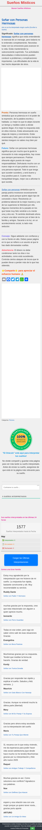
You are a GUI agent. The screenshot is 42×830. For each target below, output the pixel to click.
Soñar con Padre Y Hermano (14, 596)
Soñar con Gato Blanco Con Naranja (17, 693)
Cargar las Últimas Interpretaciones (21, 560)
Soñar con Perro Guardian (13, 620)
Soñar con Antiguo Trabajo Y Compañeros (19, 768)
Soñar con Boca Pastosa (12, 644)
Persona (11, 420)
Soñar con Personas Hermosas (15, 21)
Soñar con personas (11, 190)
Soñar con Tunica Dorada (13, 668)
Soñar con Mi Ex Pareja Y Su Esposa (17, 714)
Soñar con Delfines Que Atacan (15, 792)
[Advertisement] (21, 89)
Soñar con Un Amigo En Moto (14, 817)
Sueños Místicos (21, 3)
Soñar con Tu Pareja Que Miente (15, 735)
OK (32, 828)
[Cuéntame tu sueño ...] (21, 487)
